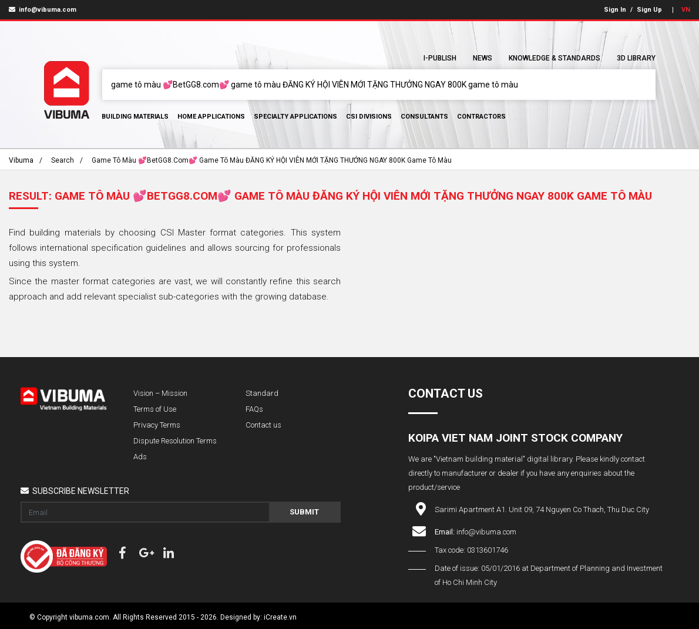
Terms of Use (154, 409)
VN (685, 10)
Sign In (615, 10)
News (482, 58)
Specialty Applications (295, 116)
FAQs (254, 409)
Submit (304, 511)
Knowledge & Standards (554, 58)
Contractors (481, 116)
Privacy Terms (156, 425)
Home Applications (211, 116)
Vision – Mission (160, 393)
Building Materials (135, 116)
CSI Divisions (369, 116)
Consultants (424, 116)
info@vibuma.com (42, 10)
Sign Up (649, 10)
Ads (140, 456)
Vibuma (21, 160)
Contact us (263, 425)
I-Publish (440, 58)
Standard (262, 393)
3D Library (636, 58)
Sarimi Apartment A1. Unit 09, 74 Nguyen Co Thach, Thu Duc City (542, 509)
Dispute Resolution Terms (175, 440)
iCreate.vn (280, 617)
